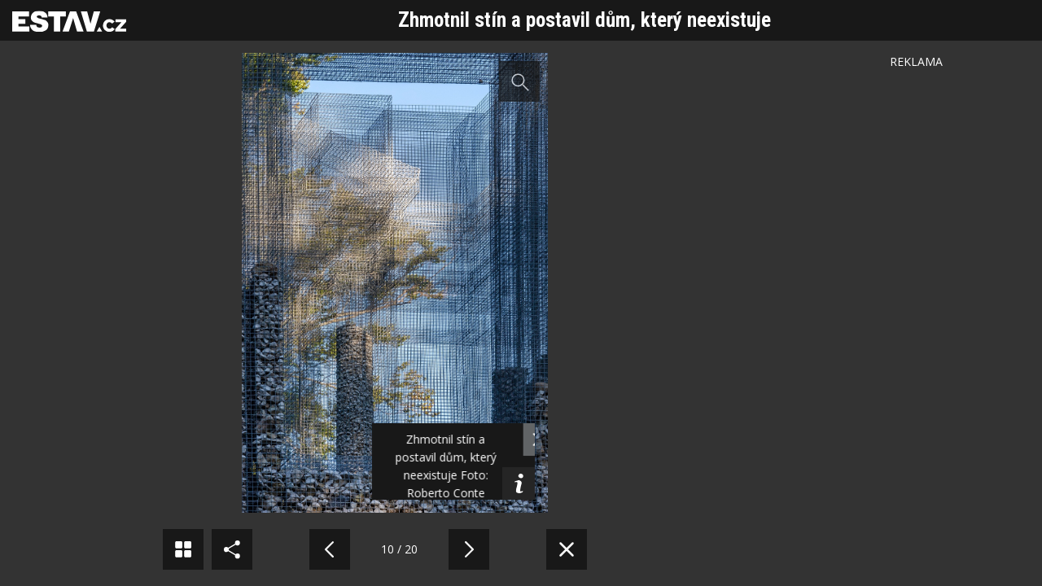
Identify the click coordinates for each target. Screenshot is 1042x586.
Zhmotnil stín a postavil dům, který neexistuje (584, 20)
